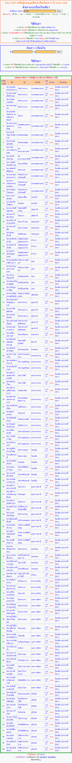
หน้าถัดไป (43, 757)
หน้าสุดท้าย (52, 757)
